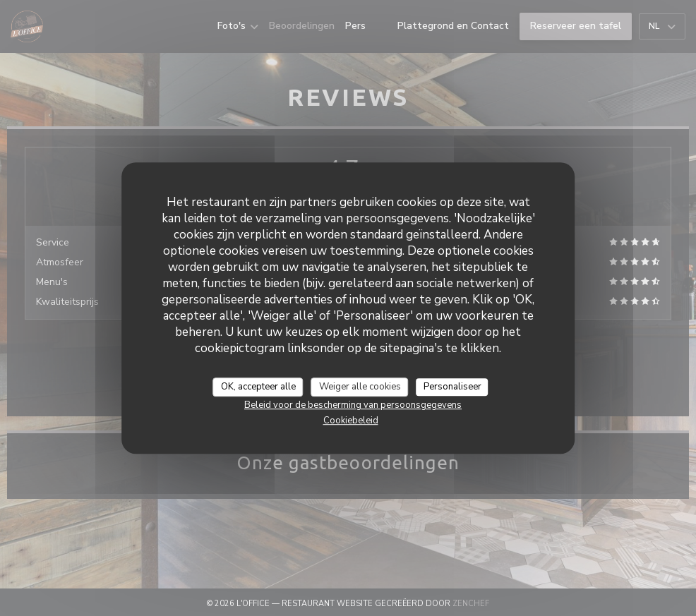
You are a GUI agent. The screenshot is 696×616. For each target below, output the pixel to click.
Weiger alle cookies (360, 386)
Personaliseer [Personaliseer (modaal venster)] (452, 386)
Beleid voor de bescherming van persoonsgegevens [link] (353, 405)
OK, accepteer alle (258, 386)
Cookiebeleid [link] (350, 420)
